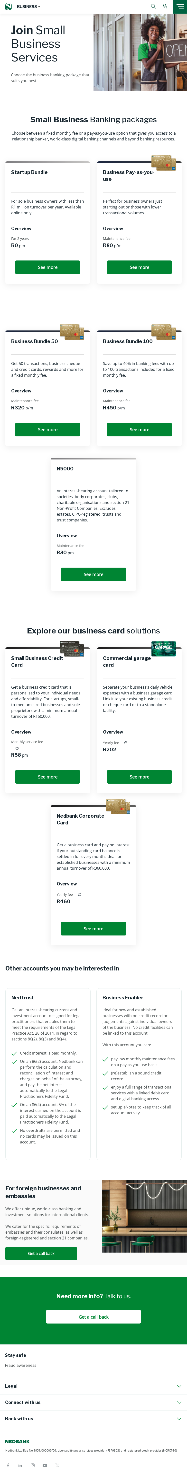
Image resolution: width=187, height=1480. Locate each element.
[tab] (93, 1386)
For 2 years (20, 238)
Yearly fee (115, 742)
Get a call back (41, 1253)
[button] (28, 7)
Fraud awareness (20, 1365)
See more (47, 267)
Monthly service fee (27, 745)
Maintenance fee (117, 238)
